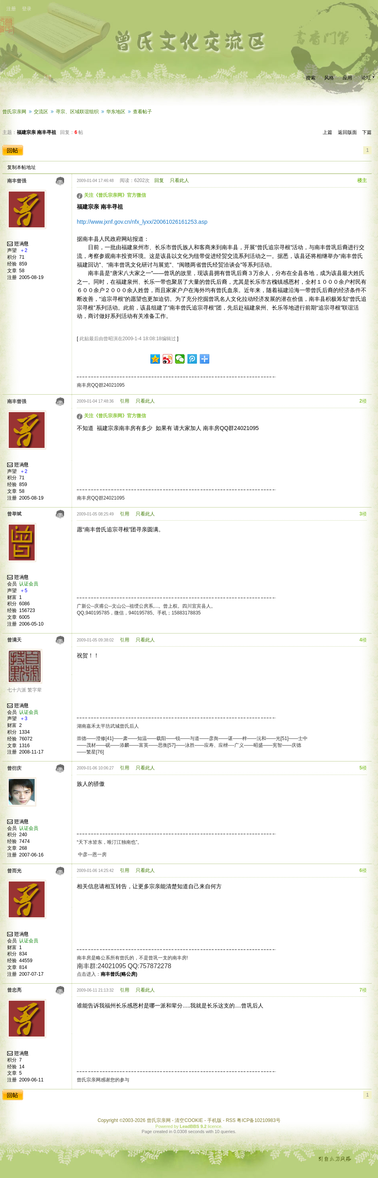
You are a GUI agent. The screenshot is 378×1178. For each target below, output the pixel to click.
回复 (159, 180)
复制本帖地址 (21, 167)
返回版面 (347, 132)
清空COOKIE (189, 1120)
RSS (231, 1120)
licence (214, 1126)
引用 (124, 401)
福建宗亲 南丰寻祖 (36, 132)
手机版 (214, 1120)
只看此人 (179, 180)
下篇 (367, 132)
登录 (26, 9)
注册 (11, 9)
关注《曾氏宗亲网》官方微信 (115, 195)
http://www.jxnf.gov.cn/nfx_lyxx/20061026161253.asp (142, 222)
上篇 (327, 132)
